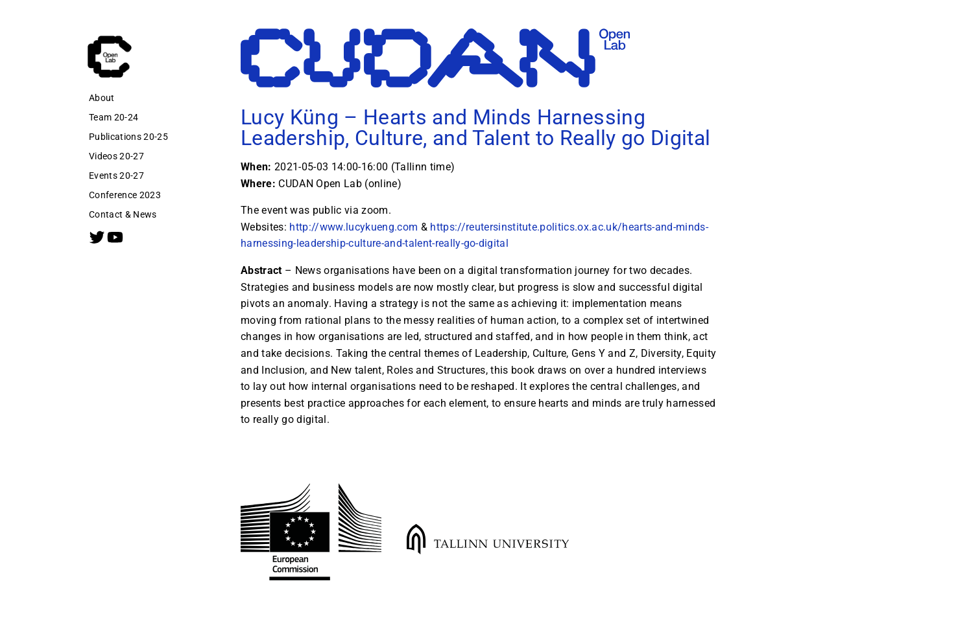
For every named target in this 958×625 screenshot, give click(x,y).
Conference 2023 (125, 195)
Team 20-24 (113, 117)
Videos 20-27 (116, 156)
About (102, 98)
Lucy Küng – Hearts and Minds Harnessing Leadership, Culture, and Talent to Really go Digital (475, 127)
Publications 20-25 (128, 136)
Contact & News (123, 214)
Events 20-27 (116, 175)
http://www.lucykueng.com (353, 227)
